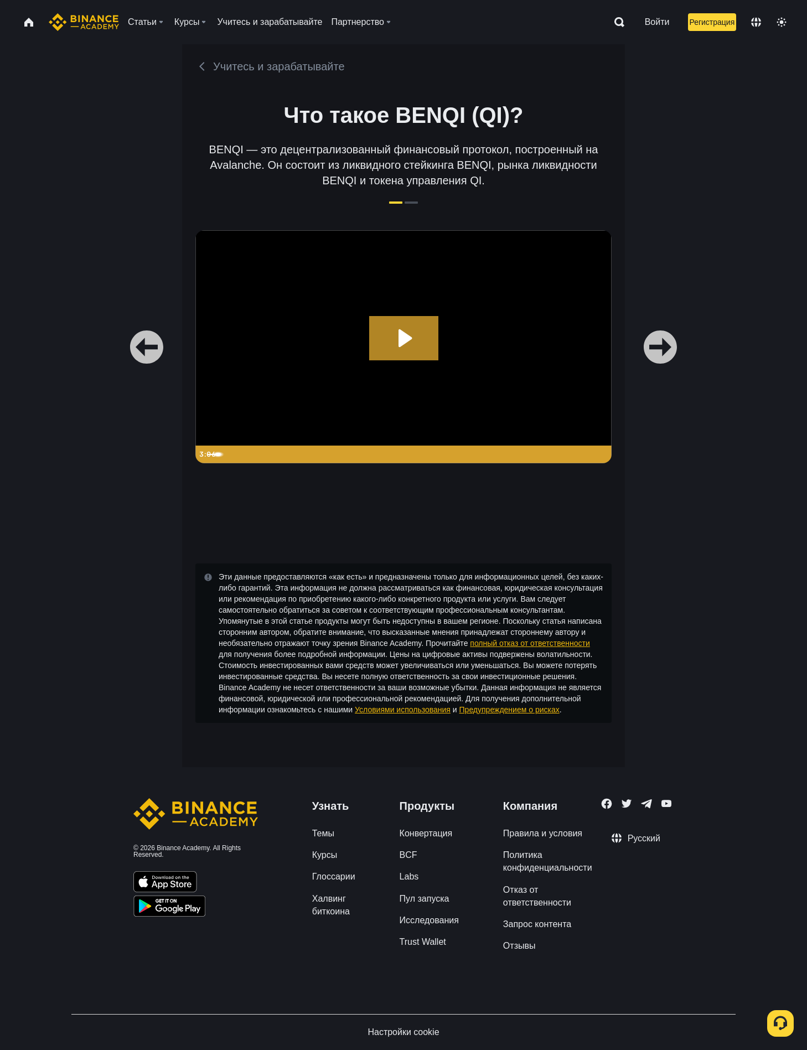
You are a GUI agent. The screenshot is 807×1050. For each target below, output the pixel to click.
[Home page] (84, 22)
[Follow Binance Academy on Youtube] (666, 803)
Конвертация (426, 833)
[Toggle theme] (781, 22)
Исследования (429, 920)
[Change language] (756, 22)
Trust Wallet (423, 941)
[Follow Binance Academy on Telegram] (646, 804)
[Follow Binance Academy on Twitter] (626, 803)
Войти (657, 22)
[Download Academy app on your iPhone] (165, 883)
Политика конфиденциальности (547, 861)
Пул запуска (424, 898)
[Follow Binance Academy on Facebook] (606, 803)
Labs (409, 876)
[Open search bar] (616, 22)
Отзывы (519, 945)
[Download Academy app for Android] (169, 908)
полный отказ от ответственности (529, 643)
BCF (408, 855)
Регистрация (711, 22)
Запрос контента (537, 924)
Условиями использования (403, 709)
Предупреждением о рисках (509, 709)
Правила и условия (542, 833)
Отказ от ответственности (537, 896)
